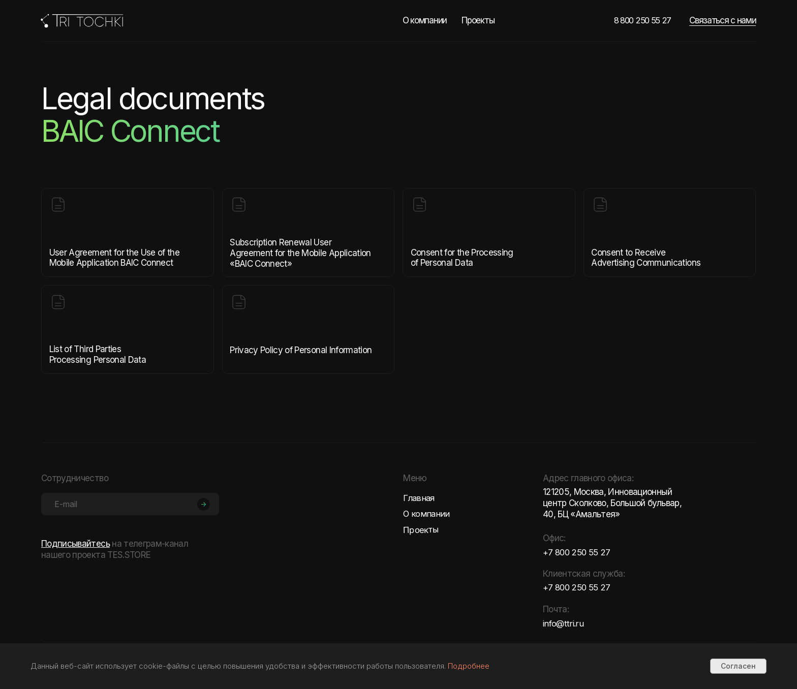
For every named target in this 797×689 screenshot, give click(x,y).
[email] (130, 504)
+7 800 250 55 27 (578, 552)
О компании (425, 20)
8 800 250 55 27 (644, 20)
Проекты (478, 20)
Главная (419, 498)
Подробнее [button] (468, 666)
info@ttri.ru (563, 623)
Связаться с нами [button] (722, 20)
